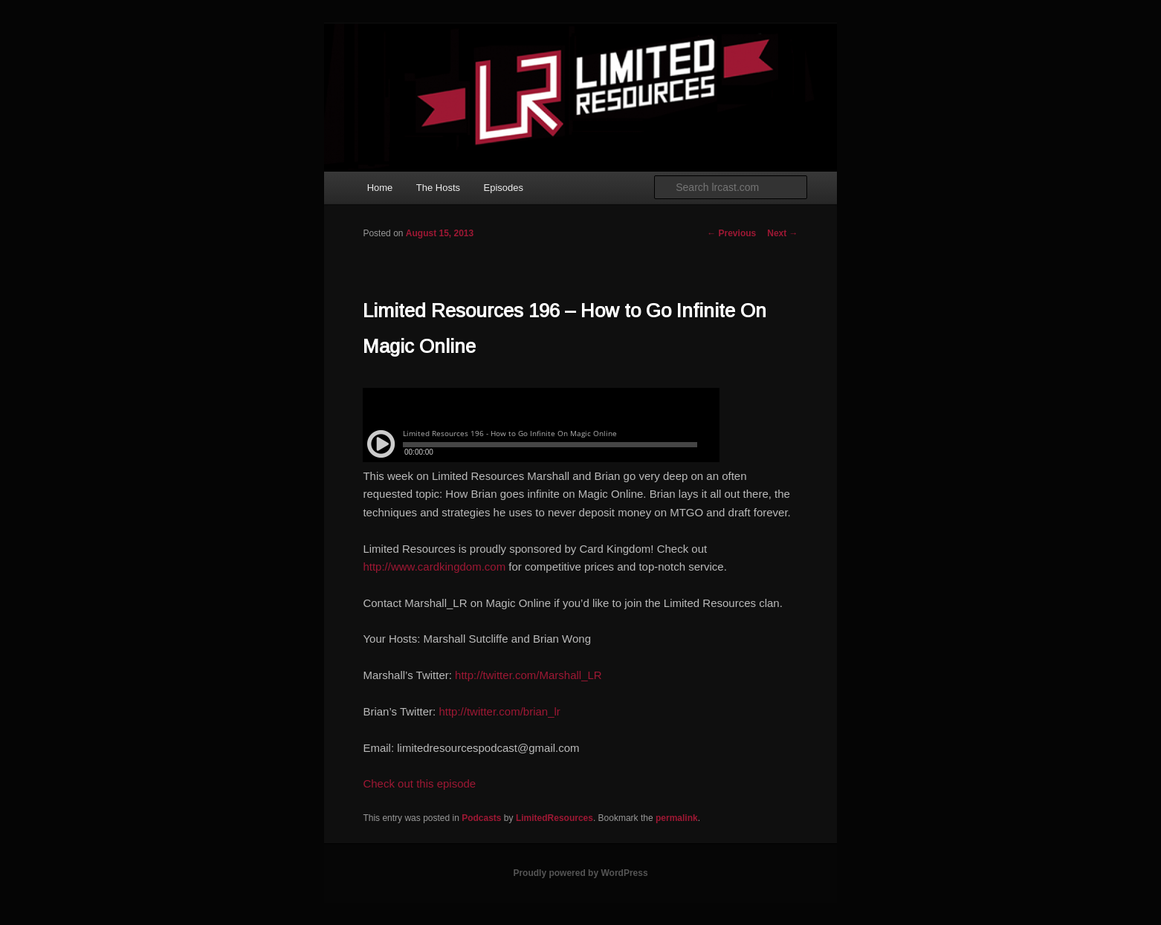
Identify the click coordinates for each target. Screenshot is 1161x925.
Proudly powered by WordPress (580, 873)
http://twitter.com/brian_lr (499, 711)
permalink (677, 818)
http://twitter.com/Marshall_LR (528, 675)
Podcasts (481, 818)
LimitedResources (554, 818)
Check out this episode (419, 783)
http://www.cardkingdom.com (434, 566)
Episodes (503, 187)
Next (782, 233)
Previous (731, 233)
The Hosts (438, 187)
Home (380, 187)
